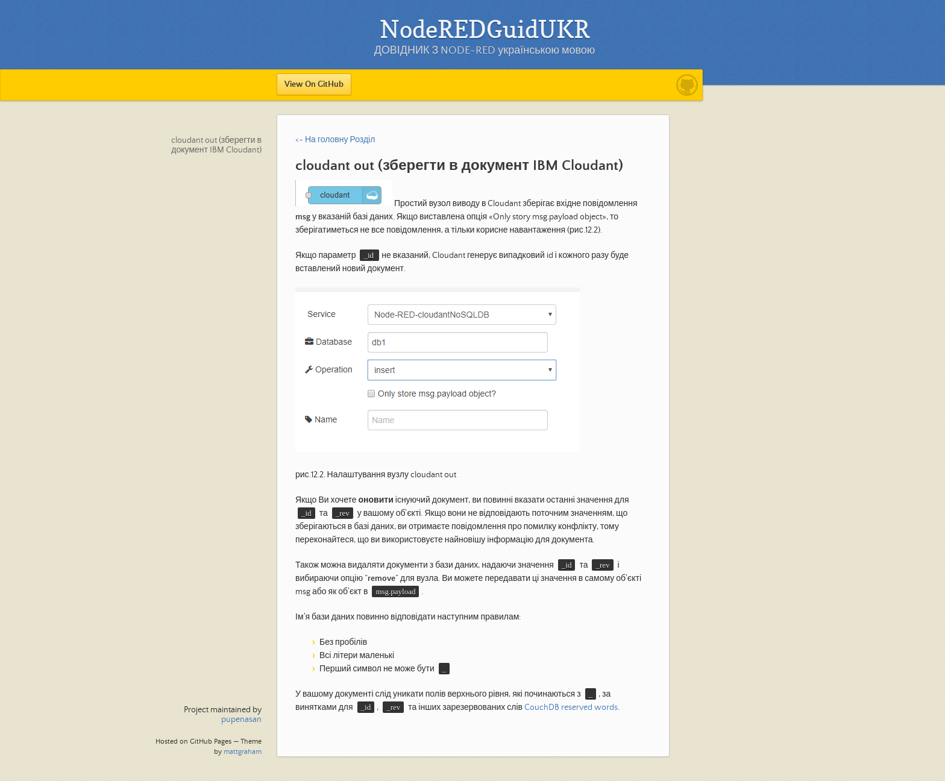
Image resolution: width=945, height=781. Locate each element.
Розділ (362, 140)
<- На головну (321, 140)
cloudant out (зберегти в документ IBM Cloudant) (216, 145)
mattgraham (243, 752)
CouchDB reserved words (571, 707)
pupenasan (241, 719)
